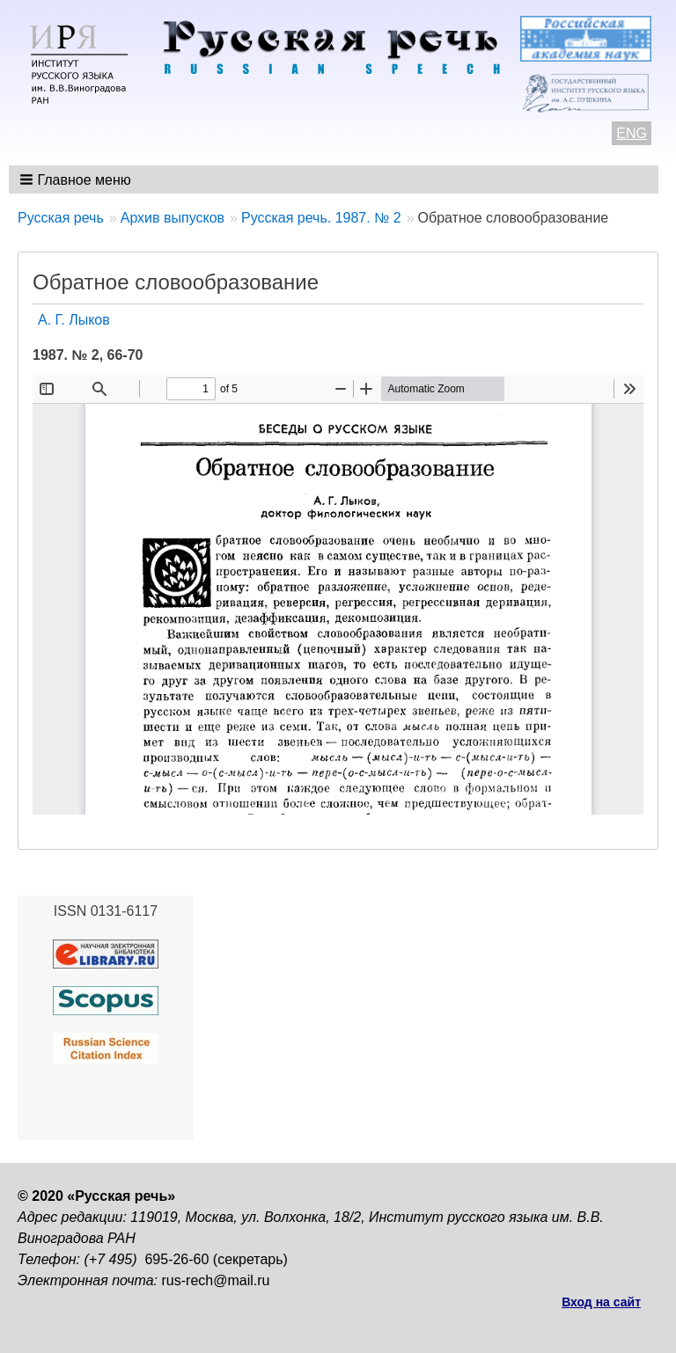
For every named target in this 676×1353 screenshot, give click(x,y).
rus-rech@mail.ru (216, 1280)
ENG (631, 133)
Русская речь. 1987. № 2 (321, 217)
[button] (77, 179)
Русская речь (61, 217)
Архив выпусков (172, 217)
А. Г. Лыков (74, 319)
